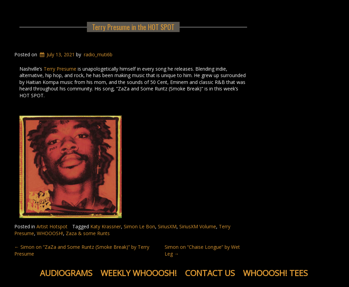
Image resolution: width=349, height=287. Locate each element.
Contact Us (210, 272)
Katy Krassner (105, 226)
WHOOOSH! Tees (275, 272)
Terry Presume (60, 69)
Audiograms (66, 272)
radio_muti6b (98, 54)
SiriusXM (167, 226)
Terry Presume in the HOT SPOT (133, 27)
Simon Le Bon (139, 226)
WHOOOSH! (50, 233)
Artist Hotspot (51, 226)
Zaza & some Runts (88, 233)
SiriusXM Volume (197, 226)
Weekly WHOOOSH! (139, 272)
